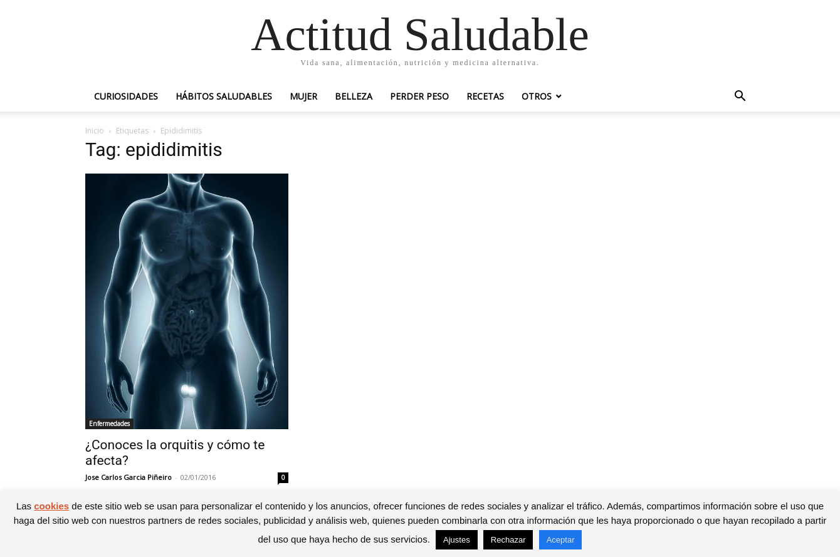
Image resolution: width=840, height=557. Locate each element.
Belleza (353, 96)
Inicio (94, 130)
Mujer (303, 96)
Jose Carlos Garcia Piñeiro (128, 477)
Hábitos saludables (224, 96)
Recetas (485, 96)
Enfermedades (109, 423)
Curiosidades (126, 96)
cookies (51, 506)
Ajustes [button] (456, 539)
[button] (740, 97)
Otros (537, 96)
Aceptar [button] (561, 539)
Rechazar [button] (508, 539)
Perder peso (419, 96)
